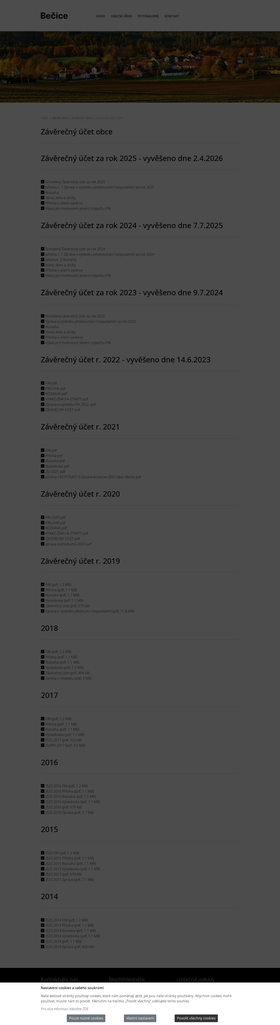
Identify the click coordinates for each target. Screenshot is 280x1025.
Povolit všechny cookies (196, 1018)
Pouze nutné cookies (86, 1018)
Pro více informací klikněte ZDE (65, 1008)
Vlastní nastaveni (140, 1018)
